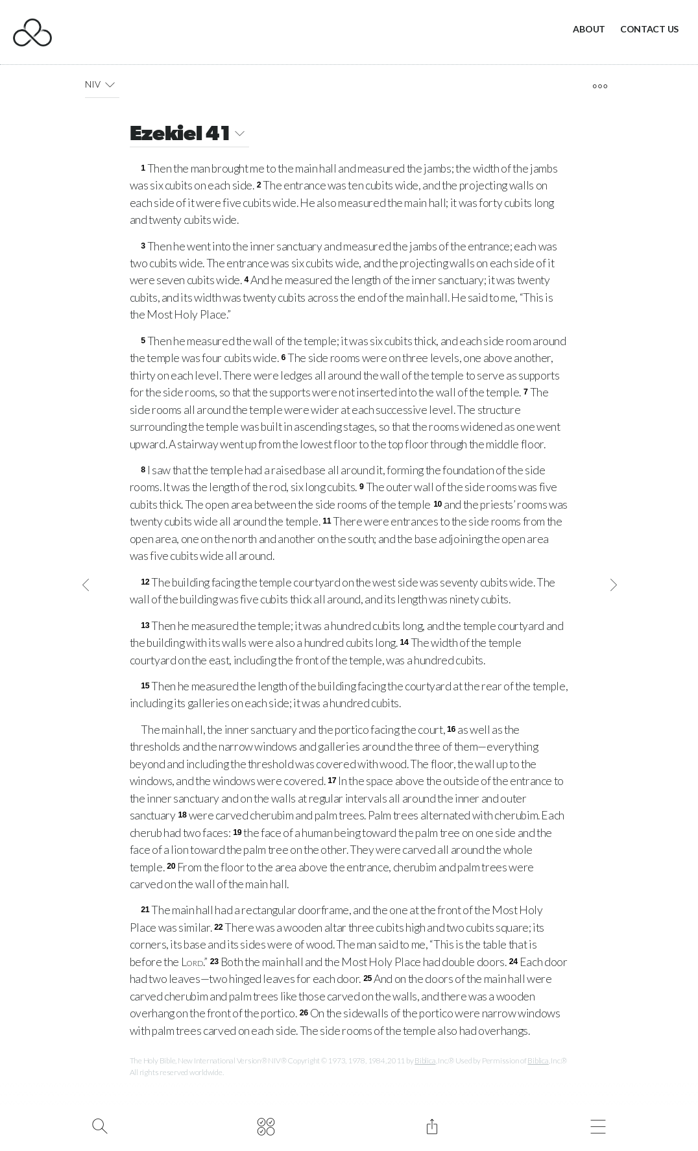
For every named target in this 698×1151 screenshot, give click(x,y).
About (589, 28)
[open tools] (599, 86)
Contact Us (649, 28)
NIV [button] (102, 84)
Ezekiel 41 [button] (189, 135)
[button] (110, 84)
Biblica (425, 1060)
